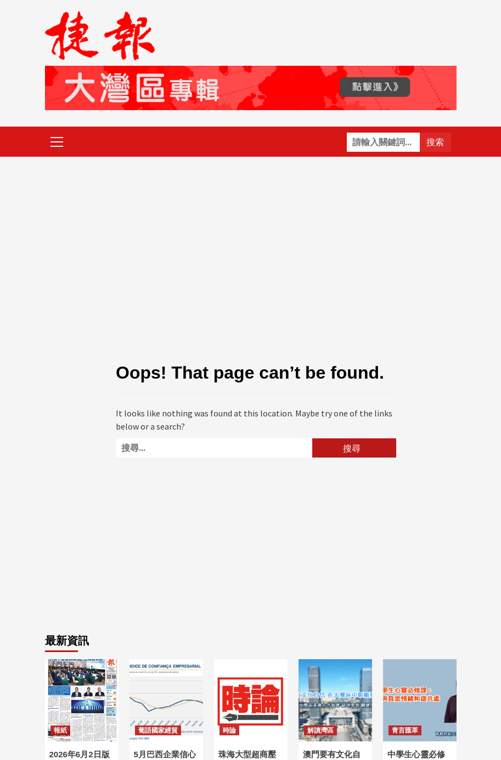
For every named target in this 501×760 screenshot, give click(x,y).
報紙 (60, 730)
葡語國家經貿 (158, 730)
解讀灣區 (320, 730)
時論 (229, 730)
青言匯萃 (405, 730)
